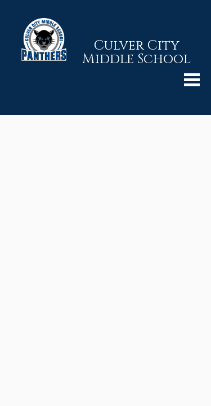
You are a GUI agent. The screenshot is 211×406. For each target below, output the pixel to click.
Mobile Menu (192, 79)
